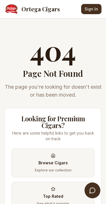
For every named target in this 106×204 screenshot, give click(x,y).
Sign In (91, 9)
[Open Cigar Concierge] (92, 190)
